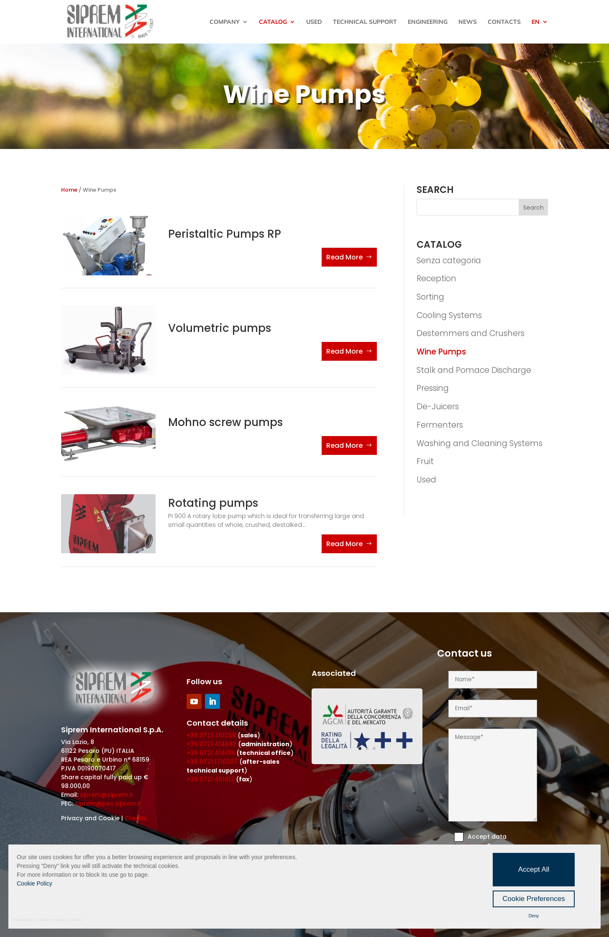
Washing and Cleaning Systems (479, 443)
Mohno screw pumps (225, 422)
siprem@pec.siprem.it (108, 803)
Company (225, 22)
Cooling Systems (449, 315)
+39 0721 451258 (211, 735)
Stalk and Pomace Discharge (474, 370)
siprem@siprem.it (106, 795)
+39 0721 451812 (210, 779)
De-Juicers (438, 406)
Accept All (534, 869)
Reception (436, 278)
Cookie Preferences (533, 899)
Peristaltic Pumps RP (224, 233)
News (467, 22)
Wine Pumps (441, 351)
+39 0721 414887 (211, 744)
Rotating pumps (213, 503)
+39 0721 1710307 (212, 761)
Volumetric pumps (219, 328)
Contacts (504, 22)
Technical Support (365, 22)
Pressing (433, 388)
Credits (136, 818)
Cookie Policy (34, 883)
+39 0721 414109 (211, 753)
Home (69, 190)
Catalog (273, 22)
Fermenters (440, 425)
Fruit (425, 461)
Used (314, 22)
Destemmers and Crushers (471, 333)
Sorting (430, 297)
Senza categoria (449, 260)
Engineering (428, 22)
